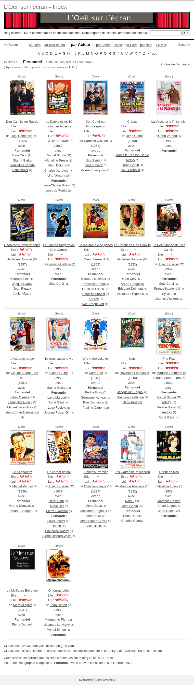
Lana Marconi (57, 397)
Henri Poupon (132, 402)
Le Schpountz (22, 472)
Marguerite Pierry (57, 619)
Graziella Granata (22, 165)
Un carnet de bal (59, 472)
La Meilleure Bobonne (22, 590)
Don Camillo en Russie (22, 121)
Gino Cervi (19, 155)
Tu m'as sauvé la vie (58, 358)
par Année (103, 45)
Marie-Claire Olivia (20, 407)
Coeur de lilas (169, 472)
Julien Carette (19, 397)
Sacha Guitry (58, 373)
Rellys (130, 160)
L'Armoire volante (95, 358)
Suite (182, 44)
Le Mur (161, 45)
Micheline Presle (56, 160)
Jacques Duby (22, 284)
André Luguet (167, 505)
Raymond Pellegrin (130, 397)
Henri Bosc (94, 516)
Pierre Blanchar (57, 511)
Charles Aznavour (57, 170)
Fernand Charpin (20, 511)
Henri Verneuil (168, 136)
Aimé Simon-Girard (93, 521)
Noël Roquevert (93, 304)
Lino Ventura (56, 175)
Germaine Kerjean (94, 397)
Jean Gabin (129, 506)
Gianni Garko (22, 160)
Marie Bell (57, 506)
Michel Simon (56, 155)
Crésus (132, 121)
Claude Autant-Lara (24, 373)
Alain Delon (56, 165)
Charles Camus (132, 520)
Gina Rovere (94, 165)
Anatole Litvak (168, 486)
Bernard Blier (19, 279)
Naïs (132, 358)
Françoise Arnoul (94, 284)
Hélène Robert (167, 407)
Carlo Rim (96, 373)
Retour (13, 44)
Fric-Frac (169, 358)
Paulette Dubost (93, 294)
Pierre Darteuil (22, 624)
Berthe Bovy (93, 392)
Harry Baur (56, 501)
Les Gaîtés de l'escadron (132, 472)
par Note (146, 45)
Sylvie (166, 294)
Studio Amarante (105, 679)
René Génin (130, 165)
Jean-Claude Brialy (56, 185)
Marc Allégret (22, 605)
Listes (118, 45)
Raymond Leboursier (134, 373)
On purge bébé (59, 590)
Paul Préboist (130, 170)
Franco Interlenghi (167, 288)
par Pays (131, 45)
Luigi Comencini (22, 136)
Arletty (166, 402)
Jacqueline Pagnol (130, 392)
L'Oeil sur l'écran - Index (35, 6)
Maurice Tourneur (131, 486)
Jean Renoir (58, 605)
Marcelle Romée (169, 501)
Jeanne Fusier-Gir (57, 412)
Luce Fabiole (57, 407)
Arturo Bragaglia (132, 284)
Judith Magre (22, 293)
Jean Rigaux (22, 288)
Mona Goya (93, 505)
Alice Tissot (94, 526)
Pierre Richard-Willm (57, 536)
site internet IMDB (119, 663)
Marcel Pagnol (22, 486)
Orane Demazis (20, 505)
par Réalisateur (54, 45)
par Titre (35, 45)
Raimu (56, 526)
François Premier (95, 472)
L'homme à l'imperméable (22, 245)
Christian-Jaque (95, 486)
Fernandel (183, 64)
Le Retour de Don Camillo (132, 245)
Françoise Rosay (20, 402)
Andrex (94, 299)
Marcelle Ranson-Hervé (132, 155)
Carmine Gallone (96, 141)
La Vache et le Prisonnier (169, 121)
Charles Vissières (167, 298)
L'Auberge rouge (22, 358)
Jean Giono (134, 136)
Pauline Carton (92, 407)
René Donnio (132, 516)
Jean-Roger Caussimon (22, 412)
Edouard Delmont (93, 279)
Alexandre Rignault (130, 294)
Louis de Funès (56, 190)
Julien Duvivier (58, 141)
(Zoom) (22, 76)
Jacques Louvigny (57, 624)
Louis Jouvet (56, 521)
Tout (153, 53)
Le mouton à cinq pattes (95, 245)
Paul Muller (20, 170)
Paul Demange (93, 402)
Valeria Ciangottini (94, 170)
